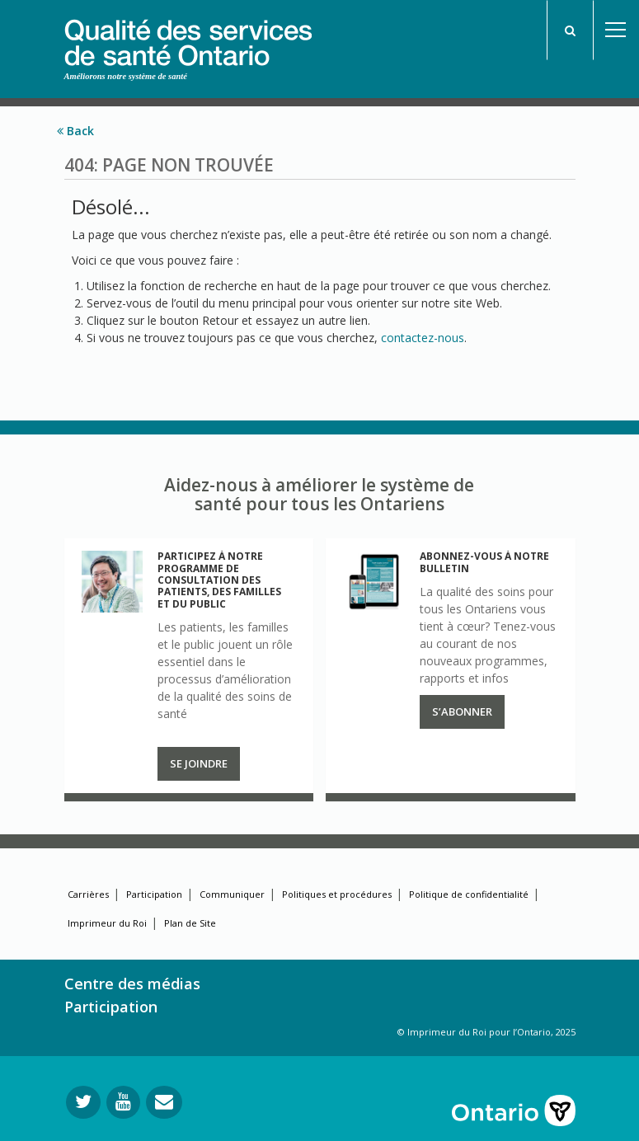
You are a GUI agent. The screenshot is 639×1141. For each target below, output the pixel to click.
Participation (154, 894)
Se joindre (199, 763)
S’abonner (462, 711)
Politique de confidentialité (469, 894)
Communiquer (232, 894)
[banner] (188, 34)
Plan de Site (190, 923)
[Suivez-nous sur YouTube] (123, 1102)
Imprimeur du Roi (107, 923)
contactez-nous (422, 337)
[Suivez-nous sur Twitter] (83, 1102)
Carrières (88, 894)
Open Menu (616, 30)
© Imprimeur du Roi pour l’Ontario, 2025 (486, 1032)
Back (75, 131)
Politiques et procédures (337, 894)
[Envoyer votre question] (164, 1102)
